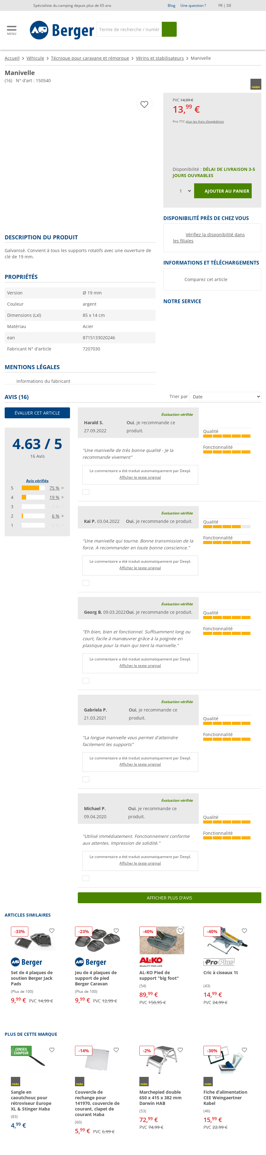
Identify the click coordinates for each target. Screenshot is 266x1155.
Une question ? (193, 5)
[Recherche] (128, 29)
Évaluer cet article (37, 413)
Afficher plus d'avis (169, 898)
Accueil (12, 58)
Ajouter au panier (223, 191)
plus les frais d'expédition (205, 121)
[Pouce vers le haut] (85, 492)
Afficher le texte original (140, 477)
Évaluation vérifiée (177, 414)
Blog (171, 5)
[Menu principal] (12, 30)
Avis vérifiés (37, 480)
